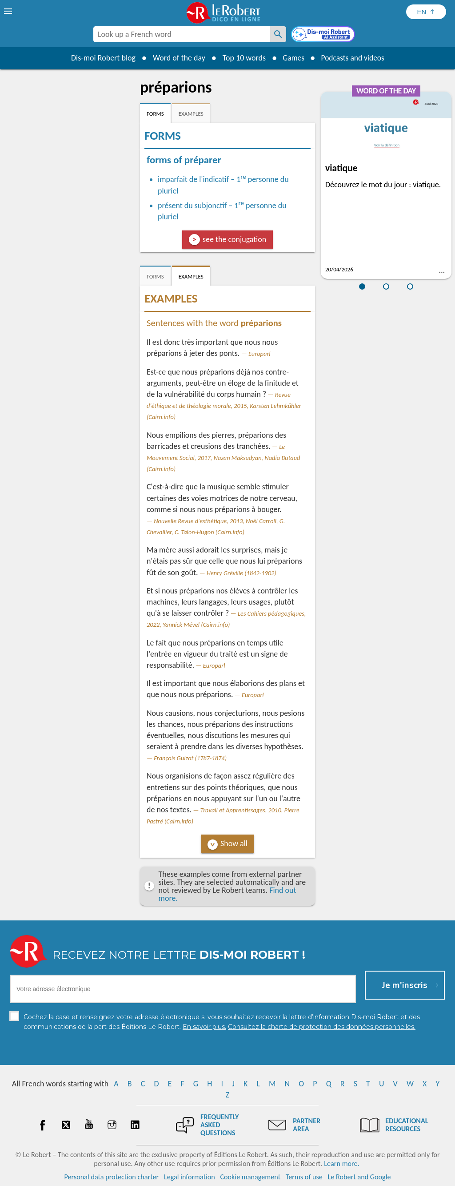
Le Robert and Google (359, 1177)
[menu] (9, 11)
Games (292, 58)
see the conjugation (234, 239)
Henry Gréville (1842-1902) (241, 573)
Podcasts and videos (353, 58)
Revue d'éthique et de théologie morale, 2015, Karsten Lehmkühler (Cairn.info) (224, 406)
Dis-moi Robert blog (101, 58)
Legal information (189, 1177)
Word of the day (177, 58)
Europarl (259, 354)
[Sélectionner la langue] (426, 11)
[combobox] (181, 34)
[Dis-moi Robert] (324, 35)
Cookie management (250, 1177)
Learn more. (341, 1163)
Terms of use (304, 1177)
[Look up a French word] (278, 34)
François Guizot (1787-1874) (190, 758)
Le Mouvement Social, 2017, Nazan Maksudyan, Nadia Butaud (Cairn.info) (223, 458)
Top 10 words (241, 58)
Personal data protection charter (111, 1177)
